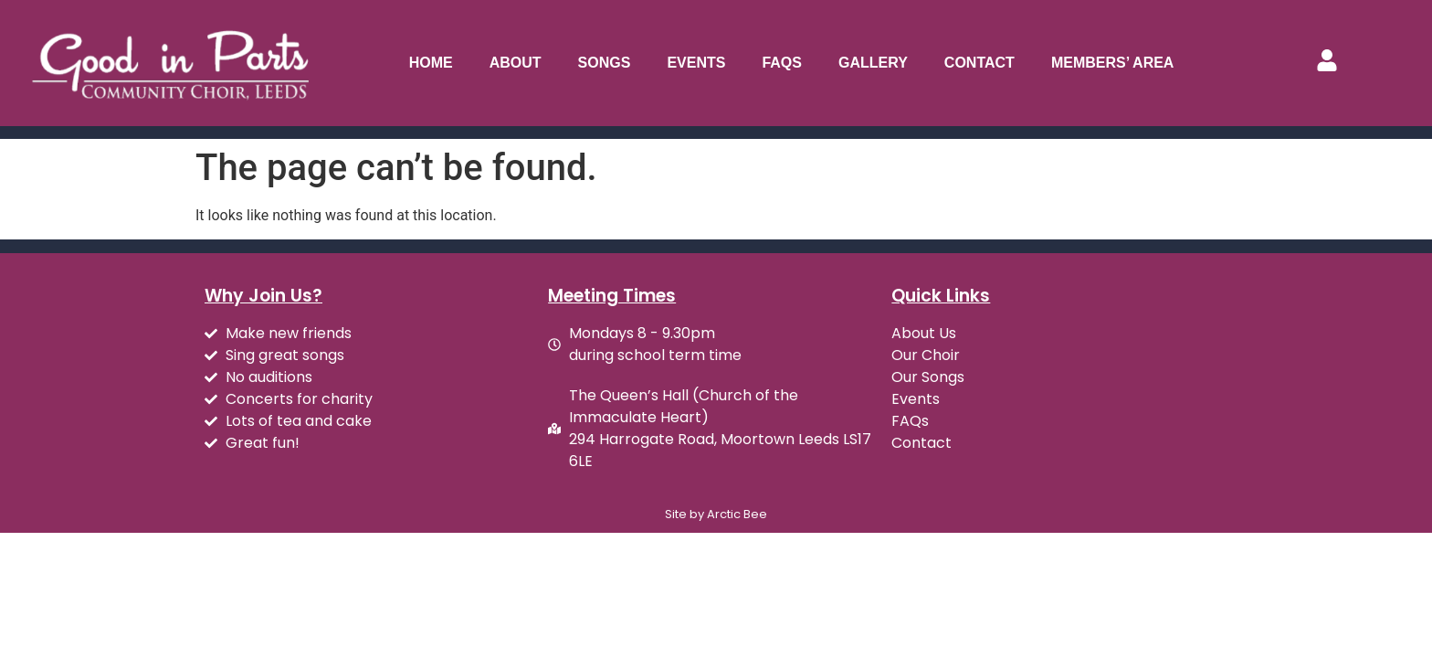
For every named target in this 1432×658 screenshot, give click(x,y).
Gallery (873, 62)
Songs (604, 62)
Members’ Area (1112, 62)
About (516, 62)
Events (696, 62)
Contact (979, 62)
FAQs (782, 62)
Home (431, 62)
